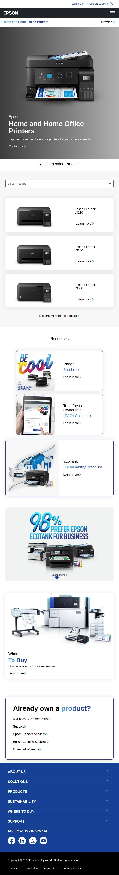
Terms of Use (51, 868)
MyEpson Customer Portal (31, 718)
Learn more (83, 223)
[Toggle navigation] (112, 12)
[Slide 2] (62, 577)
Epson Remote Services (29, 734)
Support (18, 726)
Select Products (17, 183)
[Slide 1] (57, 577)
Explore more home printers (58, 315)
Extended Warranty (26, 749)
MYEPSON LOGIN (96, 3)
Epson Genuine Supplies (29, 741)
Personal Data (72, 868)
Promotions (32, 868)
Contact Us (77, 3)
